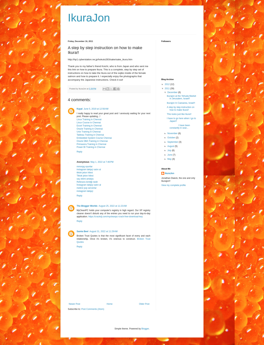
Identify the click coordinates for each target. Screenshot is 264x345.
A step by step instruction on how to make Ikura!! (180, 108)
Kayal (79, 109)
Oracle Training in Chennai (90, 129)
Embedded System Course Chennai (94, 138)
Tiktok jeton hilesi (85, 175)
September (173, 142)
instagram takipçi (85, 191)
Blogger (145, 328)
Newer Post (74, 304)
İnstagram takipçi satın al (89, 185)
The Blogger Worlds (87, 206)
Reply (79, 151)
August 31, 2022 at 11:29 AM (103, 231)
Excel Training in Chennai (89, 125)
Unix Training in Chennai (89, 131)
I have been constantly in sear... (178, 126)
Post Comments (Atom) (92, 309)
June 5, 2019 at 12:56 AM (96, 109)
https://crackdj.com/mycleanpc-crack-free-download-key (115, 216)
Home (110, 304)
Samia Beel (82, 231)
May (169, 159)
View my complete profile (173, 185)
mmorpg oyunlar (85, 166)
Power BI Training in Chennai (91, 147)
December (172, 92)
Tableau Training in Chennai (90, 135)
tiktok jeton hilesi (85, 172)
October (171, 137)
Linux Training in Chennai (89, 119)
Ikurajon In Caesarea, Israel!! (181, 103)
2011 (167, 88)
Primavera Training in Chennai (91, 144)
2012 (167, 84)
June (170, 155)
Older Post (144, 304)
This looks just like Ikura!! (179, 114)
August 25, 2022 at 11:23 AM (113, 206)
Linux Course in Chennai (89, 122)
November (172, 133)
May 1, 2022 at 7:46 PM (101, 162)
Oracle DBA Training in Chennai (92, 141)
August (171, 146)
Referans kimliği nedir (87, 182)
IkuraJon (89, 18)
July (169, 150)
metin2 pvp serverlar (87, 188)
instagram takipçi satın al (89, 169)
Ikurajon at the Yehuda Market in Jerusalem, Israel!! (181, 97)
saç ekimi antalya (85, 179)
